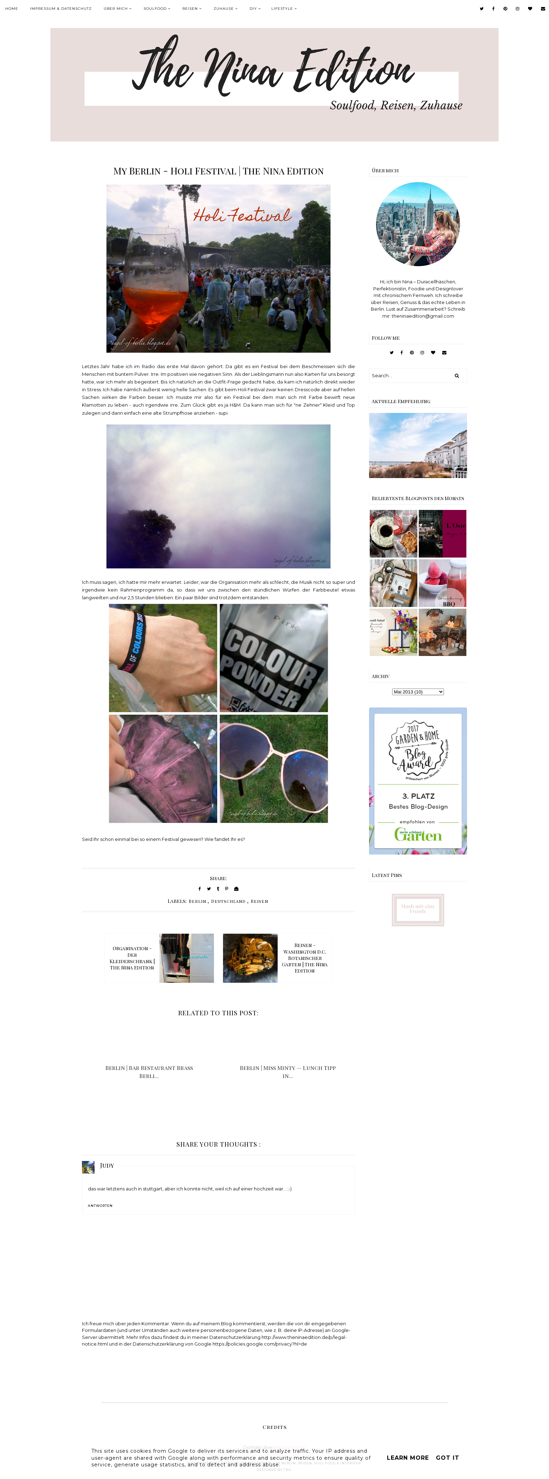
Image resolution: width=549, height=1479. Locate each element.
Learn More (408, 1457)
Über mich (116, 8)
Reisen (190, 8)
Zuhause (224, 8)
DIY (253, 8)
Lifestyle (282, 8)
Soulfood (155, 8)
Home (11, 8)
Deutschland (228, 901)
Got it (447, 1457)
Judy (107, 1165)
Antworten (100, 1206)
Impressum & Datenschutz (61, 8)
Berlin (197, 901)
